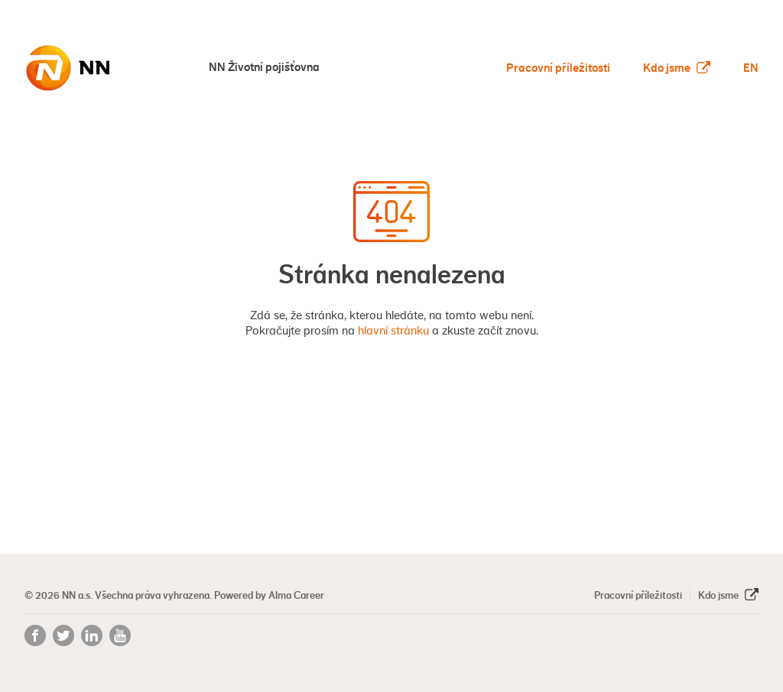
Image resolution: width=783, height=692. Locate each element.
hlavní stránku (393, 331)
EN (751, 67)
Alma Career (296, 595)
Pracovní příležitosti (558, 67)
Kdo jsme (676, 67)
